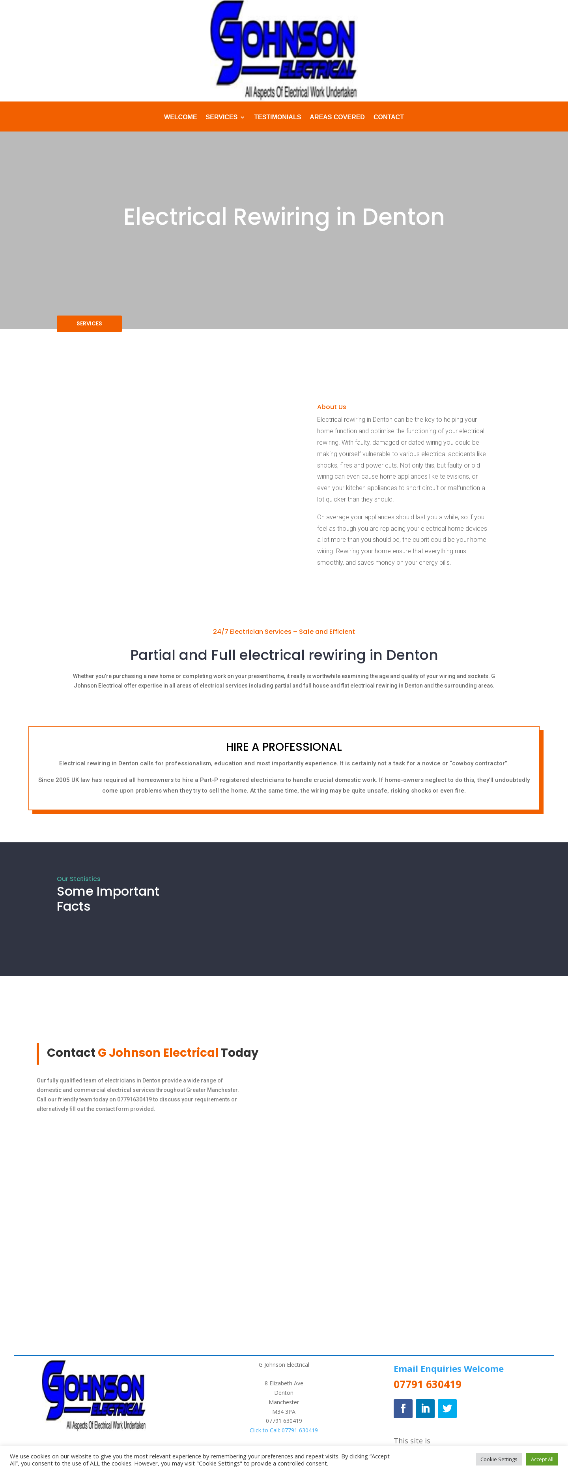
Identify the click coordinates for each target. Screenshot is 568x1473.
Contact (389, 117)
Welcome (180, 117)
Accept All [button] (542, 1459)
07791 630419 (284, 1425)
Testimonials (277, 117)
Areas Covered (337, 117)
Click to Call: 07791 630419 (284, 1435)
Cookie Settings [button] (499, 1459)
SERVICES (94, 326)
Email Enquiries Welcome (449, 1373)
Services (222, 117)
